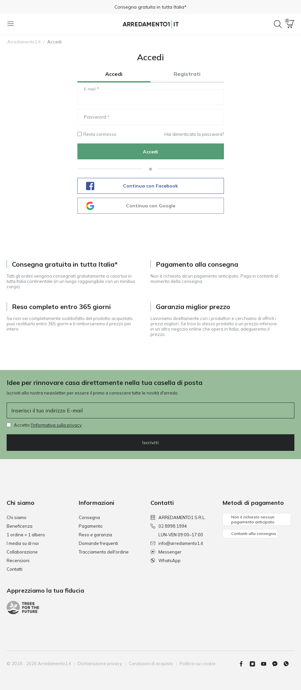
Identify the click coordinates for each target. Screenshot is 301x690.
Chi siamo (16, 517)
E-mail (90, 89)
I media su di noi (23, 543)
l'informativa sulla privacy (56, 425)
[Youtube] (266, 664)
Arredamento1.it (24, 41)
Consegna (89, 517)
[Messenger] (277, 664)
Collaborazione (22, 552)
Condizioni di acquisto (151, 663)
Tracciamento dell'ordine (104, 552)
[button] (290, 24)
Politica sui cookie (198, 663)
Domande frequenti (98, 543)
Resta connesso (96, 134)
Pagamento (91, 526)
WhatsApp (165, 560)
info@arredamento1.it (176, 543)
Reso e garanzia (95, 534)
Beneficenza (19, 526)
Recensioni (18, 560)
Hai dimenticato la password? (194, 134)
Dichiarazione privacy (100, 663)
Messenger (166, 552)
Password (95, 117)
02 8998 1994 (168, 526)
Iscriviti (150, 442)
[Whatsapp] (288, 664)
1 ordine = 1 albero (26, 534)
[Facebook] (243, 664)
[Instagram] (255, 664)
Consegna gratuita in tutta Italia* (150, 7)
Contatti (14, 569)
